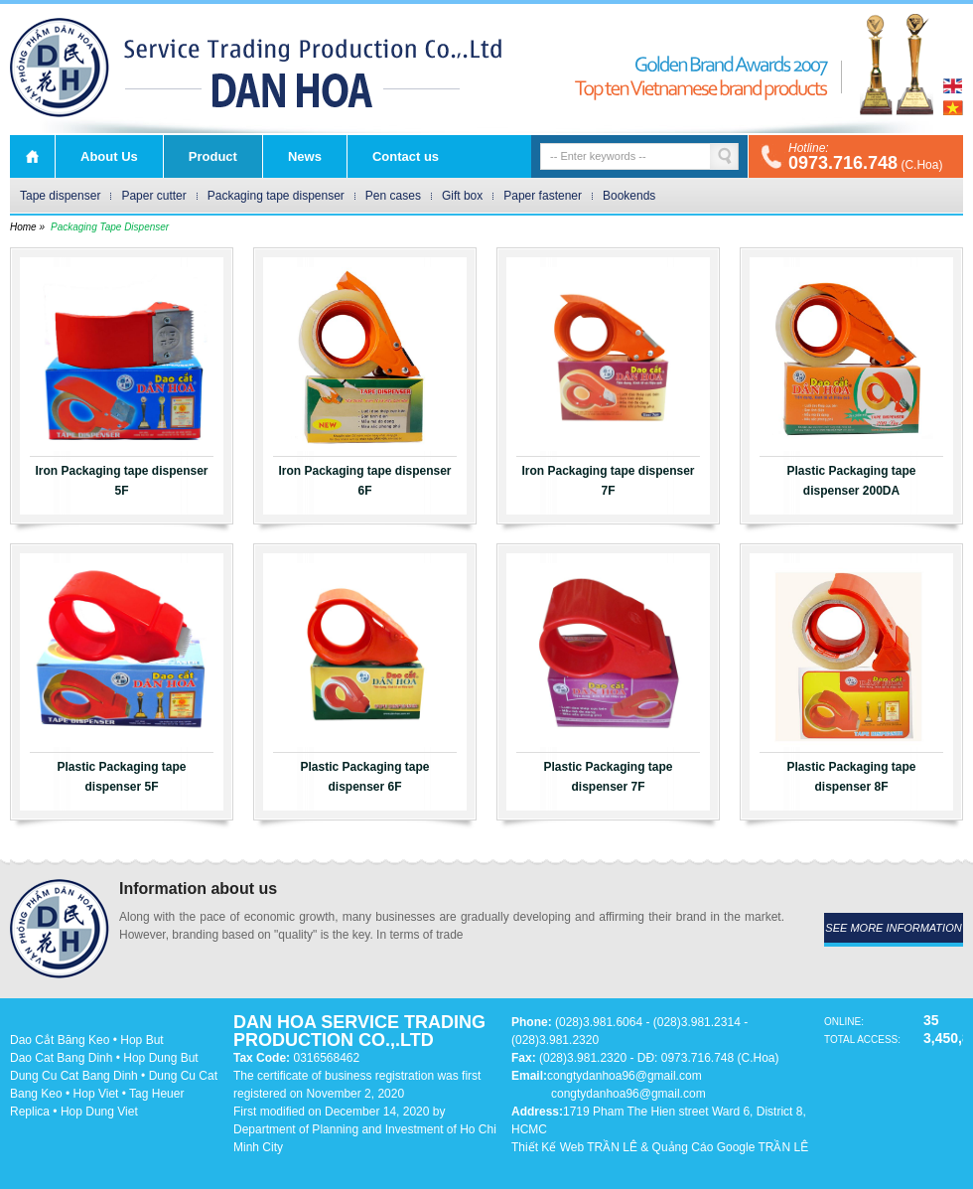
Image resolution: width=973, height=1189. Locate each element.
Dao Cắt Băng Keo (59, 1040)
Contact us (405, 156)
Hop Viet (96, 1094)
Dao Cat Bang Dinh (61, 1058)
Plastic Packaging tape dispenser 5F (121, 777)
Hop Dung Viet (99, 1111)
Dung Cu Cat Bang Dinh (74, 1076)
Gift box (462, 196)
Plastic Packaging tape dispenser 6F (364, 777)
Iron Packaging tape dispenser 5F (121, 481)
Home (32, 156)
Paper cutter (153, 196)
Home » (27, 227)
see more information (893, 928)
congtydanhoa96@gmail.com (624, 1076)
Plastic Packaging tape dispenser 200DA (850, 481)
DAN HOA (59, 67)
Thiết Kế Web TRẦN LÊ (574, 1147)
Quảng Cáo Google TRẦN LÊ (730, 1147)
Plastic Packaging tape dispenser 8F (850, 777)
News (305, 156)
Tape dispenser (60, 196)
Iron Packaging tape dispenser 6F (364, 481)
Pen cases (393, 196)
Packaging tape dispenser (276, 196)
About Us (109, 156)
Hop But (141, 1040)
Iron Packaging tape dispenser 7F (607, 481)
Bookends (629, 196)
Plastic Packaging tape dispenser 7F (607, 777)
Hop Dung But (160, 1058)
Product (213, 156)
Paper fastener (542, 196)
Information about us (198, 888)
